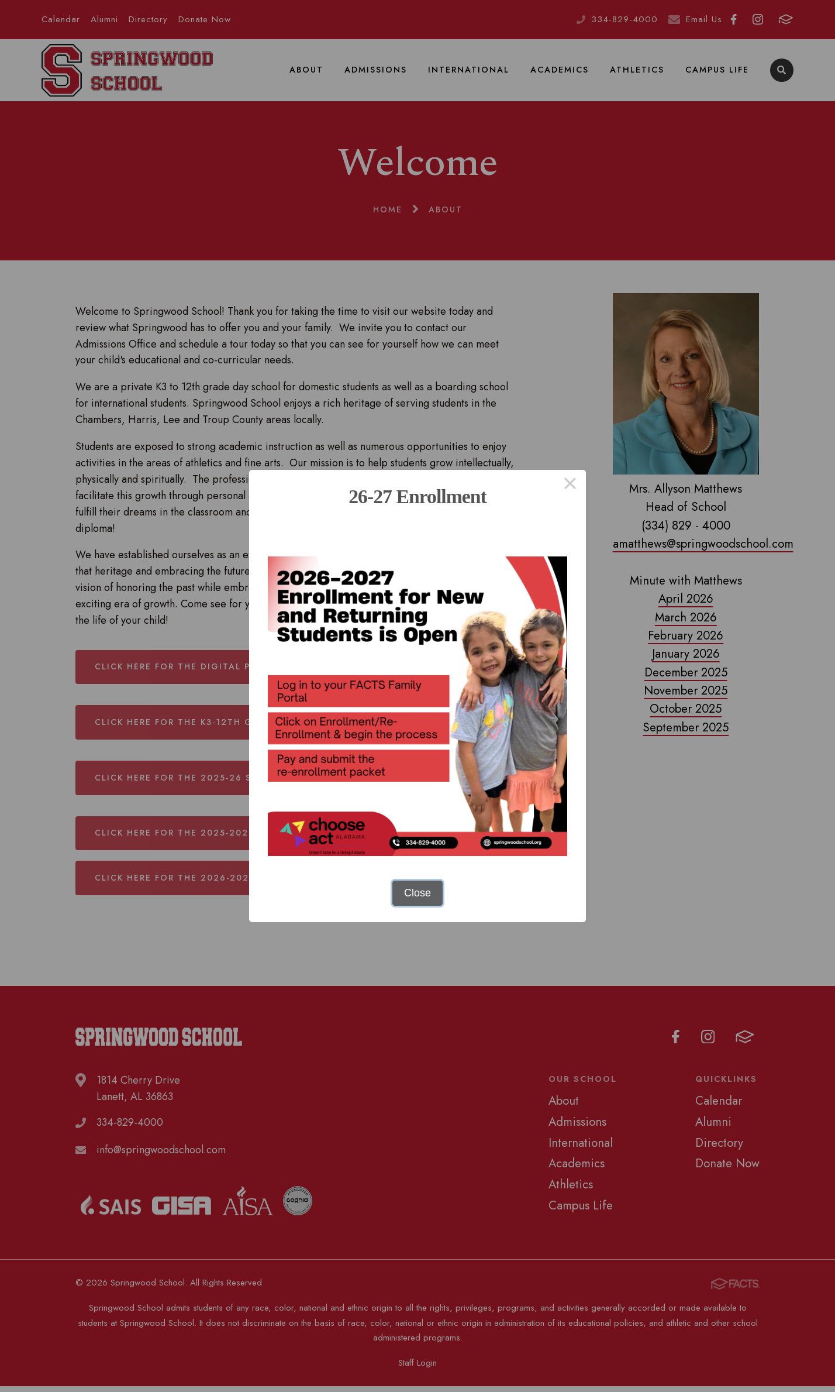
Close (417, 893)
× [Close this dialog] (570, 485)
